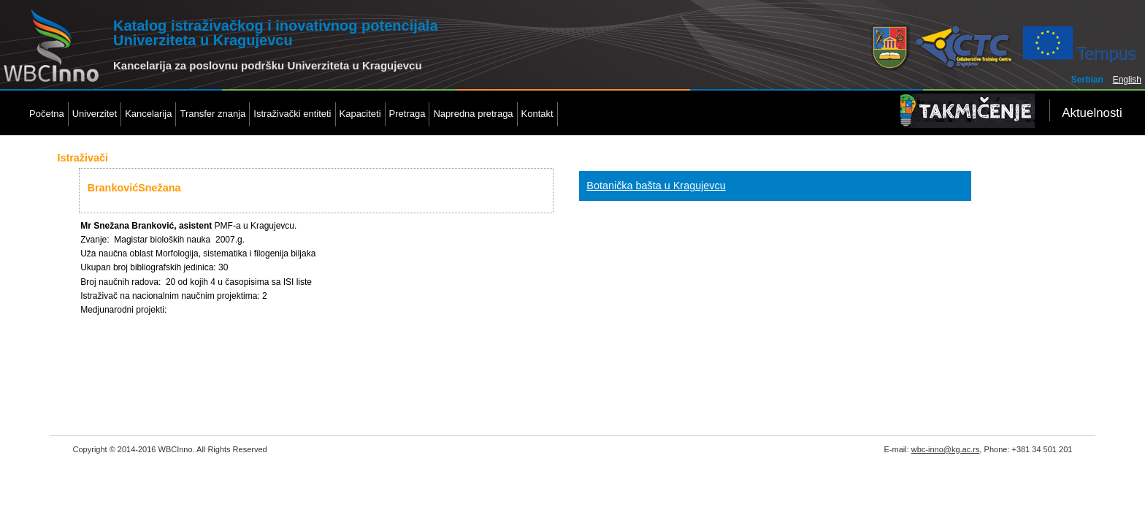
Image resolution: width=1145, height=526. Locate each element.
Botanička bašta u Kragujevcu (655, 185)
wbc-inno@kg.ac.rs (945, 449)
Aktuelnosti (1092, 113)
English (1127, 80)
